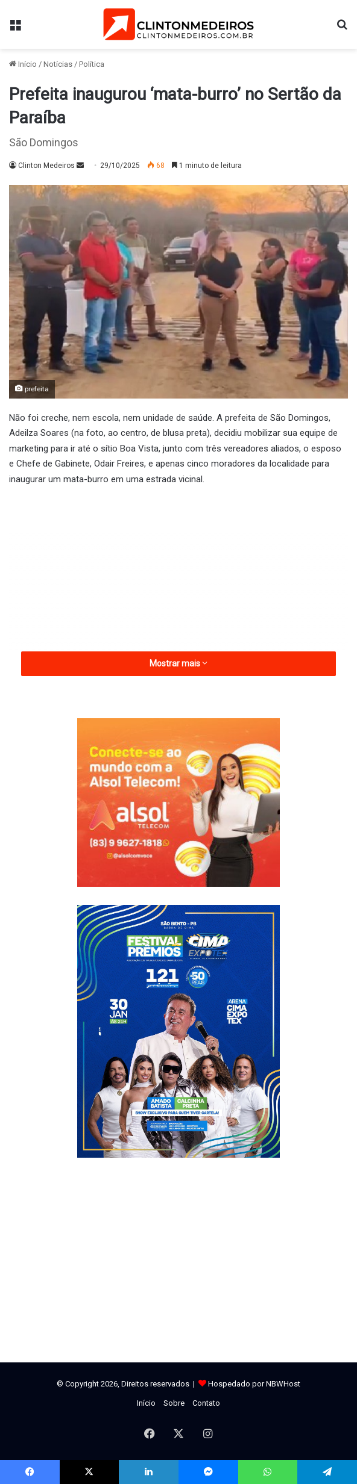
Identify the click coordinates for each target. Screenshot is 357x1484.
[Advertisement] (178, 586)
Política (91, 64)
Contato (206, 1403)
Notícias (57, 64)
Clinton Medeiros (46, 165)
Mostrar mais (178, 663)
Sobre (174, 1403)
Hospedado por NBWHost (254, 1383)
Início (23, 64)
